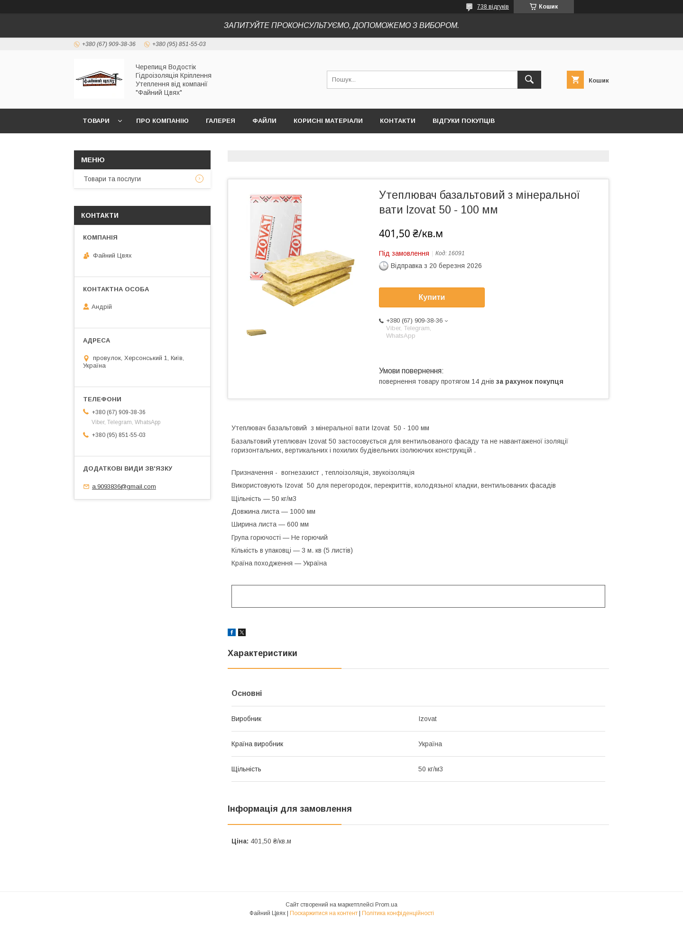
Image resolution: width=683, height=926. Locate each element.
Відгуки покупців (464, 120)
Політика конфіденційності (398, 913)
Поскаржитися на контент (324, 913)
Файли (264, 120)
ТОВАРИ (96, 120)
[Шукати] (529, 80)
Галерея (220, 120)
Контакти (397, 120)
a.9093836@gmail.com (124, 486)
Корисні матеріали (328, 120)
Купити (432, 297)
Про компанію (162, 120)
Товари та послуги (112, 179)
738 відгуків (493, 6)
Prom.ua (386, 904)
